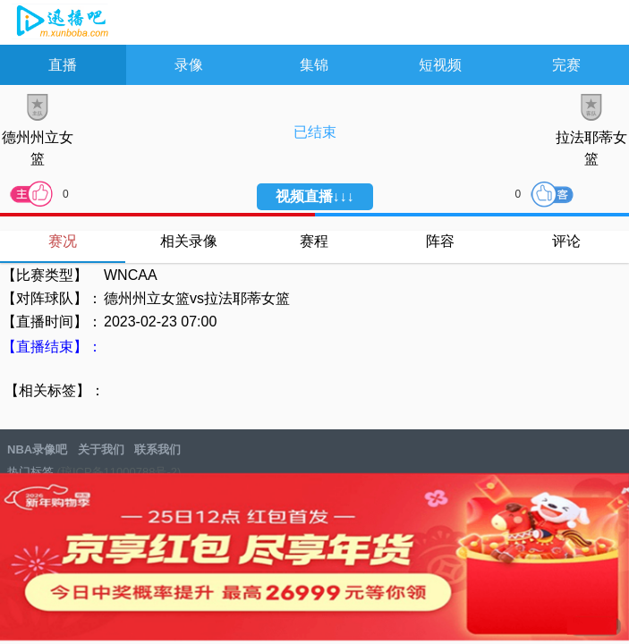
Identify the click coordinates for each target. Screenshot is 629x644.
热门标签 (30, 472)
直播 (62, 64)
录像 (188, 64)
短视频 (440, 64)
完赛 (566, 64)
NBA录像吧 (60, 23)
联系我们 (157, 449)
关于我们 (101, 449)
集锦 (314, 64)
